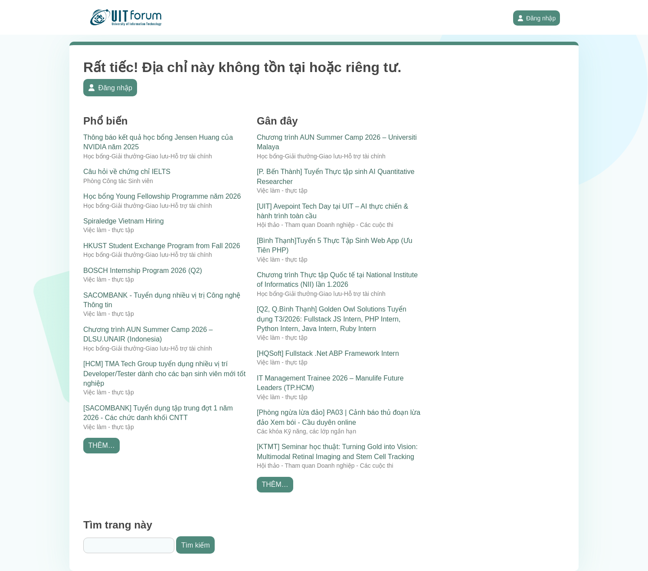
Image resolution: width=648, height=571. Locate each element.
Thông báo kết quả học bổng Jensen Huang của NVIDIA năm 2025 (158, 142)
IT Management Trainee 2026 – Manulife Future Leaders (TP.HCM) (330, 382)
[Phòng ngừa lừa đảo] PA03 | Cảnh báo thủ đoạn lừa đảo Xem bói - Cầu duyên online (338, 417)
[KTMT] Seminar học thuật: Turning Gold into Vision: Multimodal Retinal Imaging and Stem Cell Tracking (337, 451)
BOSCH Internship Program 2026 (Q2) (142, 270)
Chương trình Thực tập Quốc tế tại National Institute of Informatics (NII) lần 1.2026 (337, 279)
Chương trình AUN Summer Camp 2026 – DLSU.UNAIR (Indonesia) (148, 334)
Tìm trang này (117, 525)
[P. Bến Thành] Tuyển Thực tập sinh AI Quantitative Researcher (336, 176)
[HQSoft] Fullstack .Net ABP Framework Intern (328, 353)
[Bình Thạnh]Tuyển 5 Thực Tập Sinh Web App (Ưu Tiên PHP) (334, 245)
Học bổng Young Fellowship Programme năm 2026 (162, 196)
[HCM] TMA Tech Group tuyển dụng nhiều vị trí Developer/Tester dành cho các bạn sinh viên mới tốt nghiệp (164, 373)
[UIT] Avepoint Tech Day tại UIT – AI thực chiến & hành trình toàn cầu (332, 211)
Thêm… (101, 445)
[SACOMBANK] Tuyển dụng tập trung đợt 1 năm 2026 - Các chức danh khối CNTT (158, 412)
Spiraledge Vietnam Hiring (123, 221)
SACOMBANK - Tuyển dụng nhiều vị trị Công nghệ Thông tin (161, 300)
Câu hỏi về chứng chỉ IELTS (126, 171)
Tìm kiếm (195, 545)
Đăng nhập (536, 18)
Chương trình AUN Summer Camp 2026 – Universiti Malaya (337, 142)
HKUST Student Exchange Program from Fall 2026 (161, 245)
